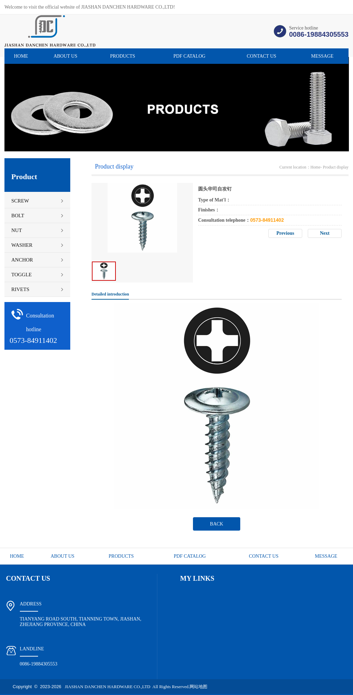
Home (315, 167)
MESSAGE (322, 56)
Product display (336, 167)
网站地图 (198, 686)
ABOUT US (65, 56)
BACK (216, 523)
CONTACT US (261, 56)
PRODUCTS (122, 56)
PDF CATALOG (189, 56)
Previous (285, 233)
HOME (21, 56)
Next (325, 233)
